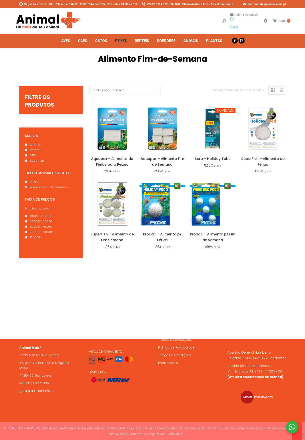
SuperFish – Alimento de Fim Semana (112, 237)
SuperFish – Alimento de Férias (263, 161)
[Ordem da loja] (125, 90)
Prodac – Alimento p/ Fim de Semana (212, 237)
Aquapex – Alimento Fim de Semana (162, 161)
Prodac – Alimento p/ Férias (162, 237)
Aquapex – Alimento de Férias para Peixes (112, 161)
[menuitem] (65, 41)
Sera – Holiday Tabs (213, 158)
